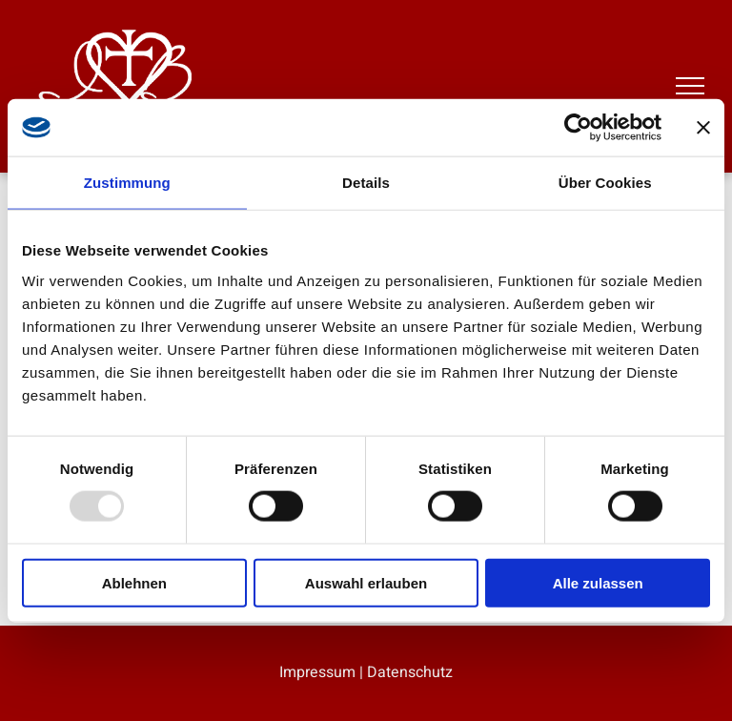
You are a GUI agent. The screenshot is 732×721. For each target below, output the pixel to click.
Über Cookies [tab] (605, 183)
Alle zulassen (598, 582)
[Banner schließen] (703, 127)
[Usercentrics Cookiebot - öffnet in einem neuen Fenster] (578, 127)
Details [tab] (366, 183)
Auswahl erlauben (366, 582)
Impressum (317, 672)
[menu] (690, 86)
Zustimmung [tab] (127, 183)
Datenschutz (410, 672)
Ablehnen (134, 582)
